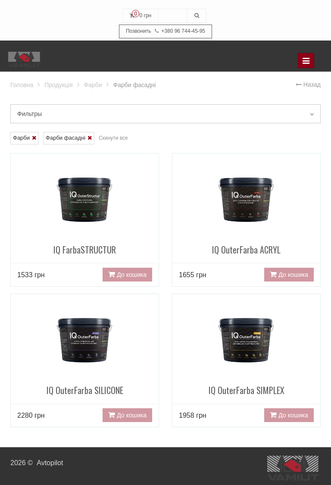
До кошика (127, 274)
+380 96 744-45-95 (165, 31)
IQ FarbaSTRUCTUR (85, 220)
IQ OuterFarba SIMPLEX (246, 360)
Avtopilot (50, 462)
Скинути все (113, 138)
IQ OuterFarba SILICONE (85, 360)
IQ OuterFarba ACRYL (246, 220)
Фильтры (165, 113)
